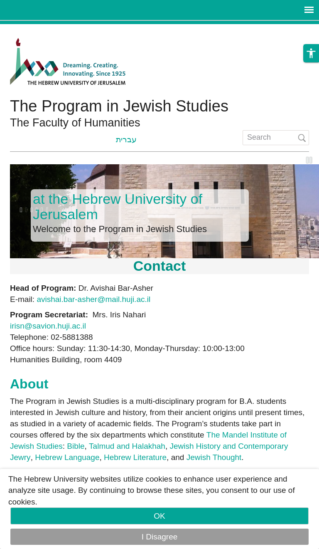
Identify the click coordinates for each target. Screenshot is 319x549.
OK (159, 516)
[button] (311, 53)
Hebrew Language (67, 457)
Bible (75, 446)
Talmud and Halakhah (127, 446)
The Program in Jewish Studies (119, 106)
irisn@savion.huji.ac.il (48, 325)
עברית (126, 139)
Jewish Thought (214, 457)
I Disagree (160, 536)
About (29, 383)
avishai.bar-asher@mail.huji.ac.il (93, 299)
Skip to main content (35, 29)
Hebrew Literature (135, 457)
